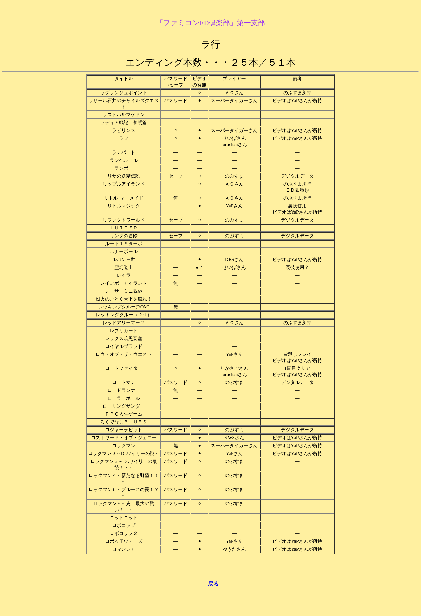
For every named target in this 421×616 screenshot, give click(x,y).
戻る (213, 584)
